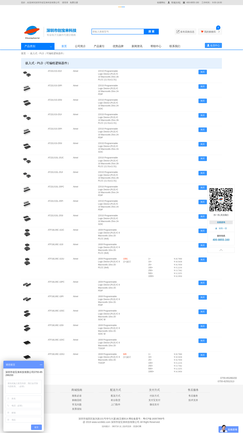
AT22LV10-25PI (55, 129)
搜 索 (151, 31)
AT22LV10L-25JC (56, 157)
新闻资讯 (137, 46)
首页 (64, 46)
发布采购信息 (187, 31)
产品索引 (99, 46)
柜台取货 (115, 400)
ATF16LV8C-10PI (56, 296)
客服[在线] (174, 2)
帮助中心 (156, 46)
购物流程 (77, 400)
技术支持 (193, 400)
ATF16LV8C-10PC (56, 282)
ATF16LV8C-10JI (55, 244)
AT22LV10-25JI (55, 114)
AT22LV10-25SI (55, 143)
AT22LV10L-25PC (56, 187)
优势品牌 (118, 46)
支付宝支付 (154, 400)
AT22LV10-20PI (55, 85)
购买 (203, 72)
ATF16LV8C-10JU (56, 259)
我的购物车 (210, 31)
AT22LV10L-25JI (55, 172)
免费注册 (74, 2)
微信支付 (154, 404)
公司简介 (80, 46)
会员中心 (213, 45)
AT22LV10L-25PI (55, 201)
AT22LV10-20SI (55, 100)
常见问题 (77, 404)
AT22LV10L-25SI (55, 215)
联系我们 (174, 46)
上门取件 (115, 404)
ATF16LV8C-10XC (56, 340)
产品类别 (29, 46)
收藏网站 (161, 2)
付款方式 (154, 395)
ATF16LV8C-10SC (56, 311)
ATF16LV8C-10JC (56, 230)
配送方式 (115, 395)
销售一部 (221, 228)
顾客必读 (77, 395)
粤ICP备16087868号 (154, 418)
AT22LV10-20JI (55, 71)
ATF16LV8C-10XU (56, 354)
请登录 (65, 2)
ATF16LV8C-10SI (56, 325)
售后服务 (193, 395)
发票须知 (77, 409)
